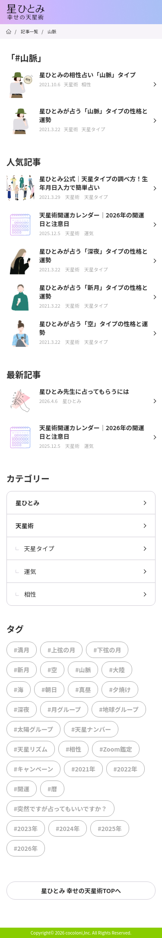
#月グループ (64, 709)
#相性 (73, 749)
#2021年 (83, 769)
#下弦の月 (107, 649)
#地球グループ (118, 709)
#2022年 (125, 769)
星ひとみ (28, 502)
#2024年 (67, 828)
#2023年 (26, 828)
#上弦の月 (61, 649)
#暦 (52, 788)
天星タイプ (35, 548)
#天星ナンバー (91, 729)
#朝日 (49, 689)
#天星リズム (31, 749)
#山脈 (83, 669)
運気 (26, 571)
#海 (18, 689)
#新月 (21, 669)
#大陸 (116, 669)
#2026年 (26, 848)
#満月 (21, 649)
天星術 (25, 525)
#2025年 (109, 828)
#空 (52, 669)
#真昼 (83, 689)
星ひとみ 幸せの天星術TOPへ (81, 890)
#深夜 (21, 709)
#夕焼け (119, 689)
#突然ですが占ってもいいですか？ (60, 808)
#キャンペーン (34, 769)
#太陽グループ (33, 729)
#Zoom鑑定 (115, 749)
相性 (26, 594)
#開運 (21, 788)
